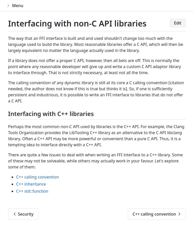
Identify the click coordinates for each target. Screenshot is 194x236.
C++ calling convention (37, 177)
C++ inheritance (31, 184)
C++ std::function (32, 191)
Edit (177, 23)
